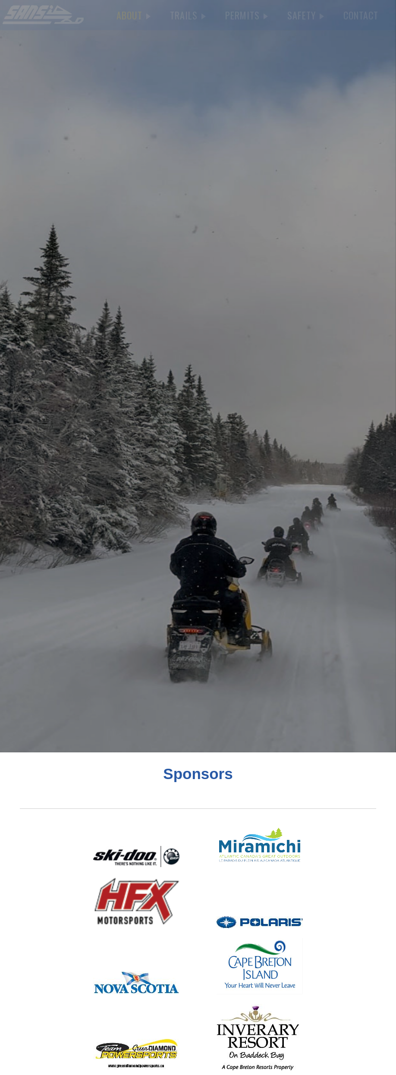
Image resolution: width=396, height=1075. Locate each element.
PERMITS (246, 15)
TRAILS (188, 15)
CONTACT (360, 15)
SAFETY (305, 15)
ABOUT (133, 15)
